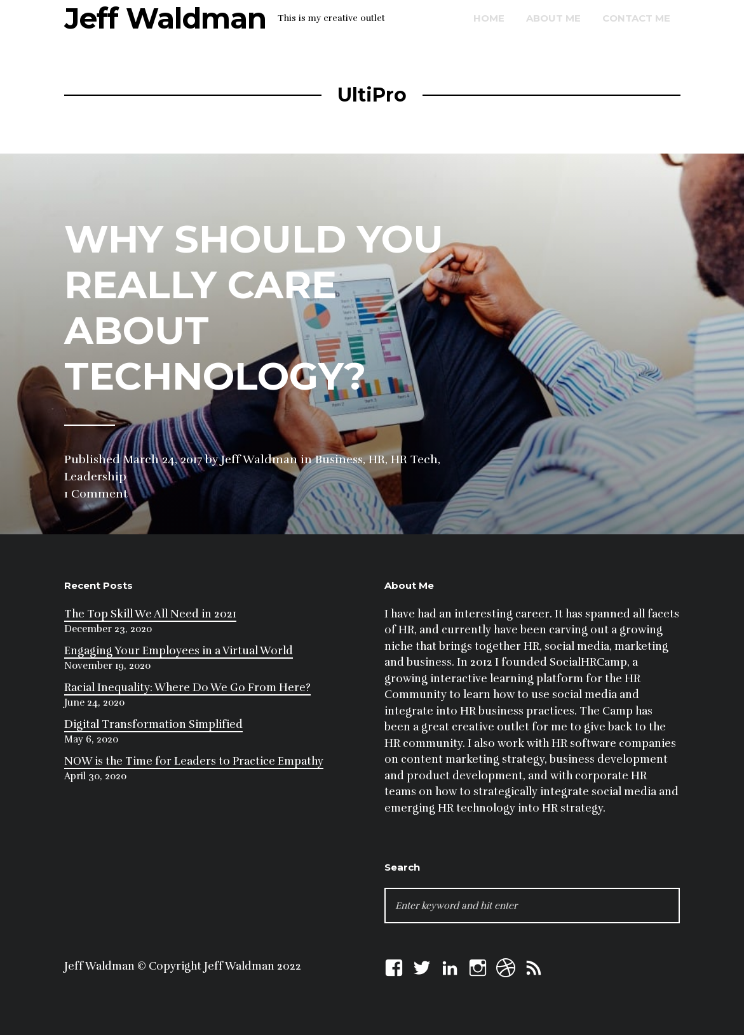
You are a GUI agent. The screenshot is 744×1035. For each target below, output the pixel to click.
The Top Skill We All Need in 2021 (150, 614)
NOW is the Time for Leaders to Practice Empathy (193, 761)
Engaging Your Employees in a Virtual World (178, 650)
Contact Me (636, 18)
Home (488, 18)
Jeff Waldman (165, 18)
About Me (553, 18)
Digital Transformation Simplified (153, 724)
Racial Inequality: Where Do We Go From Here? (187, 687)
